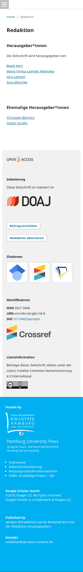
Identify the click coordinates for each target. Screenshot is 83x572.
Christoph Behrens (21, 118)
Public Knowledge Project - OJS (31, 475)
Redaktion (19, 526)
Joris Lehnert (16, 77)
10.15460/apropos (26, 319)
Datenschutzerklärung (25, 467)
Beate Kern (15, 66)
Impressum (17, 462)
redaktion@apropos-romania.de (29, 542)
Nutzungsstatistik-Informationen (33, 471)
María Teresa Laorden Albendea (30, 71)
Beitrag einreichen (23, 226)
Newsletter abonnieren (27, 238)
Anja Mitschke (17, 82)
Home (11, 17)
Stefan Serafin (17, 123)
